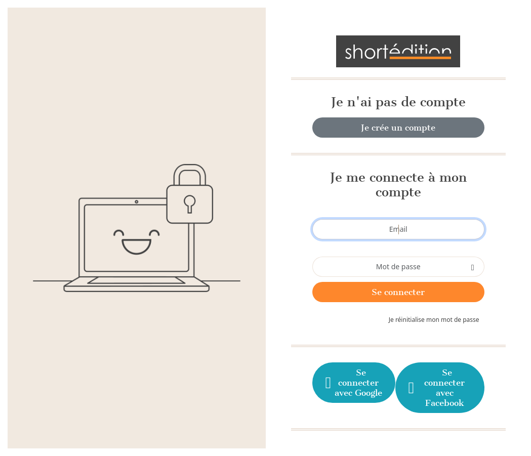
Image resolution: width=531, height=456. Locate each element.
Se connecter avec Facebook (435, 387)
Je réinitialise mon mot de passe (434, 319)
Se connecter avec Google (352, 382)
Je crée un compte (398, 127)
